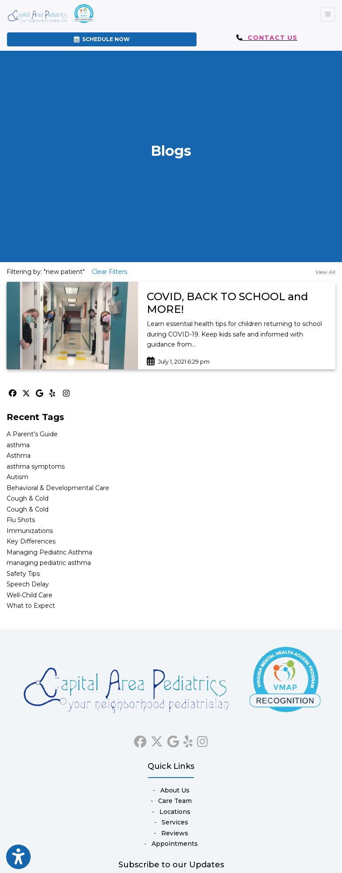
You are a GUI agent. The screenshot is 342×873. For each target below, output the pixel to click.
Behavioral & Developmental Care (58, 488)
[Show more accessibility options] (18, 857)
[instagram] (202, 740)
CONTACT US (272, 38)
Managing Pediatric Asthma (49, 552)
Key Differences (31, 541)
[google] (173, 740)
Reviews (174, 833)
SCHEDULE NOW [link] (102, 39)
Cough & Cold (27, 498)
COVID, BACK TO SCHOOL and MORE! (227, 303)
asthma (18, 445)
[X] (26, 393)
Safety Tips (23, 574)
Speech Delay (28, 584)
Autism (17, 477)
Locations (174, 812)
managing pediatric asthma (49, 563)
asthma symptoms (36, 466)
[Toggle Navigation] (328, 14)
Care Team (175, 801)
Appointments (175, 844)
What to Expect (31, 606)
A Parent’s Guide (32, 434)
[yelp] (188, 740)
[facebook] (140, 740)
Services (175, 822)
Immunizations (30, 531)
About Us (175, 790)
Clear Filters (109, 272)
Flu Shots (21, 520)
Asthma (19, 455)
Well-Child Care (29, 595)
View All (325, 272)
